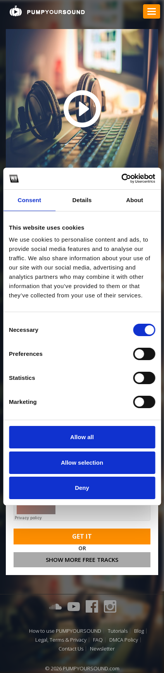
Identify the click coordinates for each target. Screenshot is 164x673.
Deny (82, 487)
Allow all (82, 437)
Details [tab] (82, 200)
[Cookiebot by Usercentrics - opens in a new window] (121, 178)
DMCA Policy (123, 639)
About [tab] (134, 200)
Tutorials (118, 631)
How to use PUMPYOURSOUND (65, 631)
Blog (139, 631)
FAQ (98, 639)
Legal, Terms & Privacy (60, 639)
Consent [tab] (29, 200)
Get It (82, 536)
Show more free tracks (82, 559)
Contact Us (71, 648)
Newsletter (102, 648)
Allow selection (82, 462)
